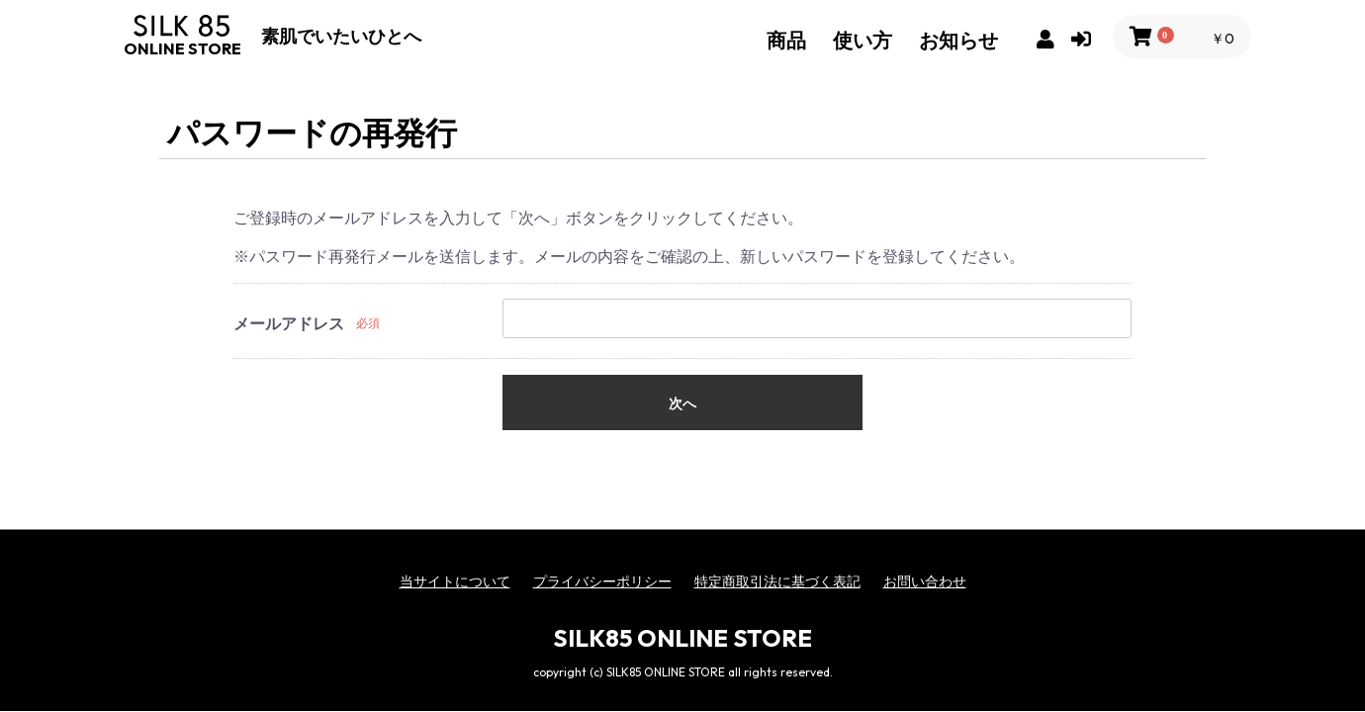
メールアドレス (288, 323)
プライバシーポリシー (602, 581)
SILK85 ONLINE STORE (682, 638)
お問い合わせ (924, 581)
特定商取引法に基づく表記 (777, 581)
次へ (682, 403)
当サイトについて (455, 581)
